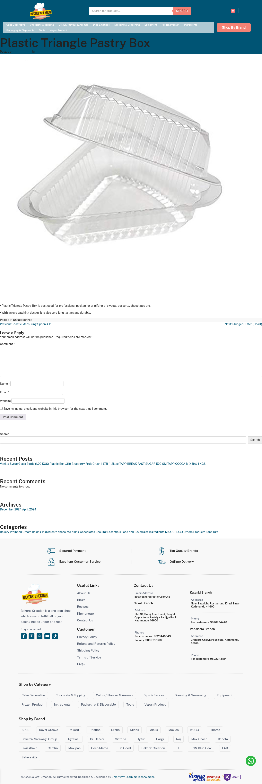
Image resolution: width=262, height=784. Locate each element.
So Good (125, 748)
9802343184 (218, 658)
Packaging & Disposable (20, 30)
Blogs (81, 600)
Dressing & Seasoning (127, 24)
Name (5, 384)
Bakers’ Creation (153, 748)
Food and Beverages (135, 532)
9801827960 (153, 640)
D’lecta (223, 739)
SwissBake (29, 748)
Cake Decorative (15, 24)
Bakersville (29, 757)
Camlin (53, 748)
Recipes (82, 606)
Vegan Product (58, 30)
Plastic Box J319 (60, 463)
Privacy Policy (87, 637)
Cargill (161, 739)
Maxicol (174, 730)
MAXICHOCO (174, 532)
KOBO (194, 730)
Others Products (194, 532)
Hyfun (141, 739)
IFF (178, 748)
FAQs (81, 664)
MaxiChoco (199, 739)
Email (4, 392)
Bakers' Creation (47, 51)
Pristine (95, 730)
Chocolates (87, 532)
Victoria (120, 739)
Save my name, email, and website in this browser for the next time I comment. (55, 408)
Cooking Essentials (108, 532)
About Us (83, 593)
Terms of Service (89, 657)
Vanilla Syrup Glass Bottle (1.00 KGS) (24, 463)
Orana (115, 730)
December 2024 (10, 509)
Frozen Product (170, 24)
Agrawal (73, 739)
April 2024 (29, 509)
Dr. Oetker (97, 739)
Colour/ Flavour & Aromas (73, 24)
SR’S (24, 730)
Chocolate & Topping (42, 24)
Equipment (151, 24)
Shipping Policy (88, 650)
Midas (134, 730)
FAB (225, 748)
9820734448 (218, 622)
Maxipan (74, 748)
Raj (178, 739)
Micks (153, 730)
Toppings (212, 532)
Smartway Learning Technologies (133, 776)
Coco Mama (99, 748)
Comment (7, 344)
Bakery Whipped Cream (15, 532)
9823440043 (162, 636)
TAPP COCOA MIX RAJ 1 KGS (186, 463)
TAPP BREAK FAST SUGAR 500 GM (143, 463)
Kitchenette (85, 613)
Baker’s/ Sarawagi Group (39, 739)
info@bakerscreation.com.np (152, 596)
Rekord (74, 730)
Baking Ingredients (44, 532)
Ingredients (190, 24)
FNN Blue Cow (201, 748)
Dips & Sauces (101, 24)
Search (182, 10)
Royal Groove (48, 730)
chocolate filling (68, 532)
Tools (42, 30)
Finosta (215, 730)
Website (5, 401)
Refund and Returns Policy (96, 643)
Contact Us (85, 620)
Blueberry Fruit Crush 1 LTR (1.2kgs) (95, 463)
